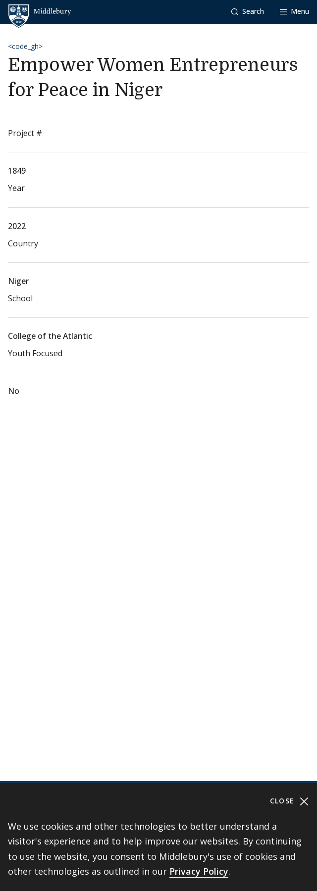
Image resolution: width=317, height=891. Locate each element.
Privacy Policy (198, 871)
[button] (247, 11)
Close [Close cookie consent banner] (289, 801)
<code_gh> (25, 46)
